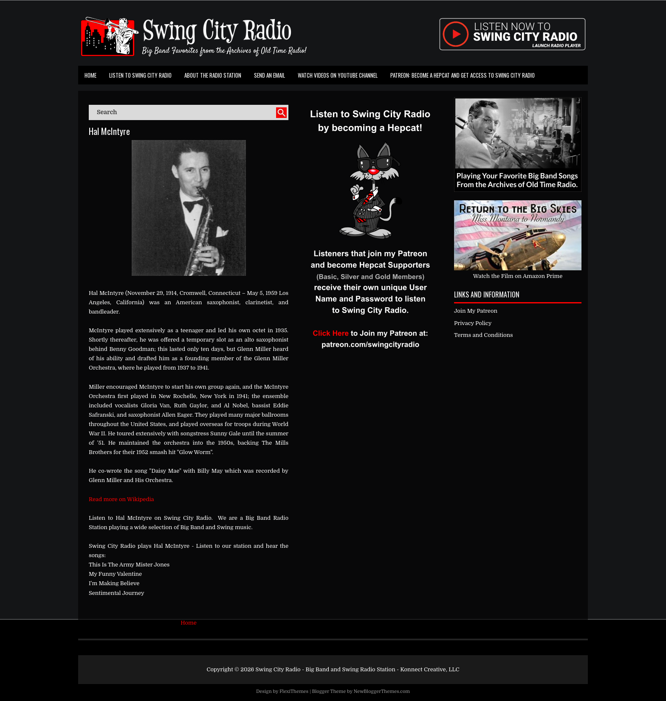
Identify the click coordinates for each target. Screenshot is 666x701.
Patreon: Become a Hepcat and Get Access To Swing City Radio (462, 75)
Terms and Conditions (483, 335)
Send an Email (269, 75)
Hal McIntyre (109, 131)
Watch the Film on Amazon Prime (518, 276)
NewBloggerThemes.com (381, 691)
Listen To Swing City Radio (140, 75)
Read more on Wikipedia (121, 499)
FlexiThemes (293, 691)
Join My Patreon (475, 311)
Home (90, 75)
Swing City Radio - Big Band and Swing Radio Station (325, 669)
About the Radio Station (212, 75)
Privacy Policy (472, 323)
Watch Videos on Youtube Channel (338, 75)
